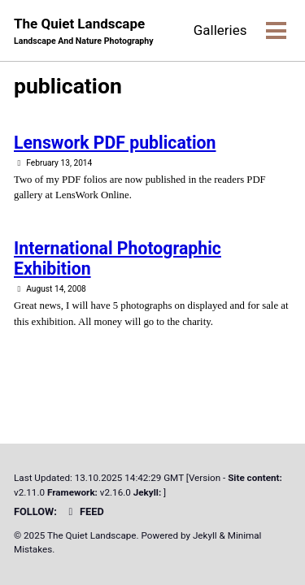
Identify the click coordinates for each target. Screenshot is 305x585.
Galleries (220, 30)
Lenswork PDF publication (115, 142)
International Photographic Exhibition (117, 258)
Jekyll (205, 535)
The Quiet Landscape (84, 31)
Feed (84, 511)
